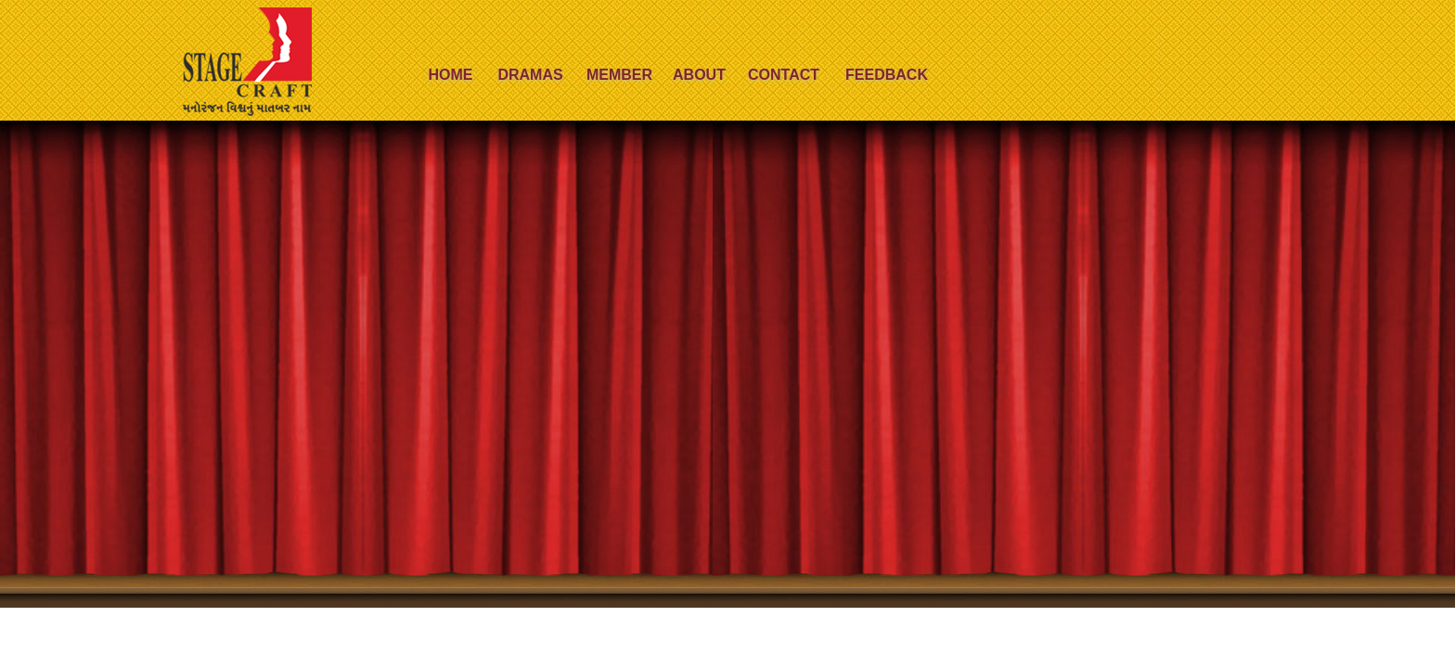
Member (619, 75)
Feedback (886, 75)
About (699, 75)
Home (451, 75)
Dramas (529, 75)
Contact (783, 75)
